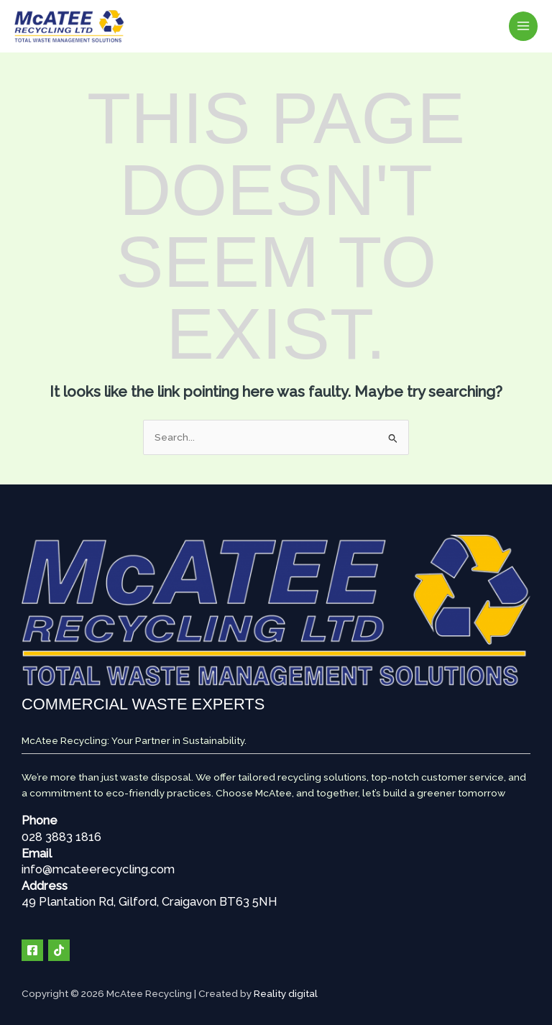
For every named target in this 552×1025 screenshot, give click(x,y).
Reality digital (286, 992)
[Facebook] (32, 949)
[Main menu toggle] (523, 26)
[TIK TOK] (59, 949)
